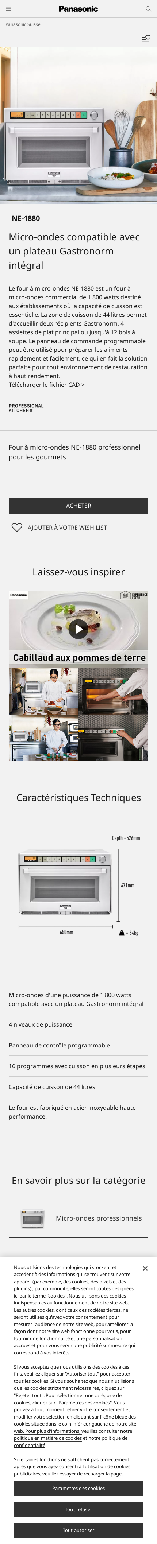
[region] (78, 1400)
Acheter (78, 506)
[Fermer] (145, 1268)
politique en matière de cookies (48, 1438)
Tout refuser (78, 1509)
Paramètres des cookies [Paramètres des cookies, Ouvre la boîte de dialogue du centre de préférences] (78, 1488)
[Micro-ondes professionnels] (78, 1218)
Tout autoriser (78, 1530)
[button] (78, 506)
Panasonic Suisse (23, 24)
